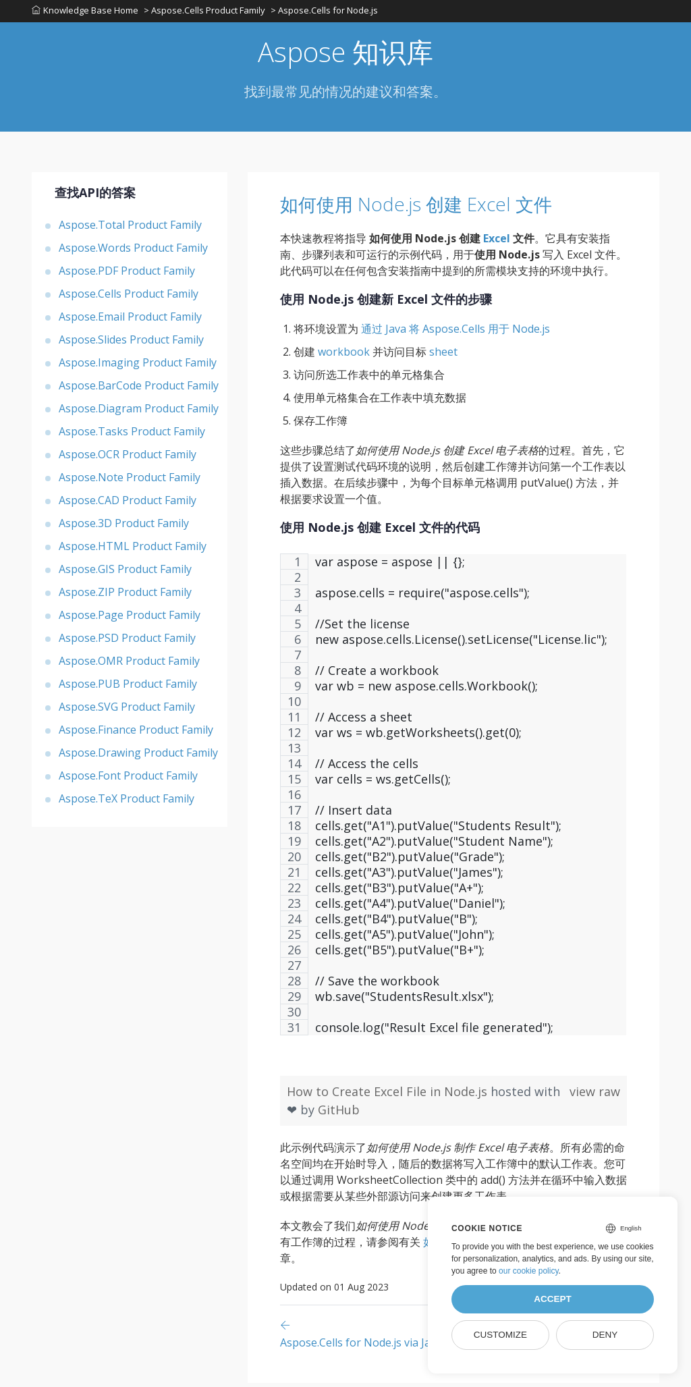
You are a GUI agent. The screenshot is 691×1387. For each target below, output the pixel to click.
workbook (344, 355)
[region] (453, 805)
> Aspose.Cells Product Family (206, 13)
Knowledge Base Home (85, 13)
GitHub (339, 1114)
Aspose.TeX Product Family (126, 802)
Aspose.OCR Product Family (127, 458)
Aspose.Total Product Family (130, 228)
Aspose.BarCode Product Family (139, 389)
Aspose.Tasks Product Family (132, 435)
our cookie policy (529, 1271)
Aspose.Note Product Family (129, 481)
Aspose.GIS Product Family (125, 573)
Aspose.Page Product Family (129, 618)
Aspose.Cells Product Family (128, 297)
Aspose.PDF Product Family (127, 274)
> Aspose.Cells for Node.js (327, 13)
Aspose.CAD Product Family (127, 504)
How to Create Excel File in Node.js (389, 1095)
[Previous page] (362, 1337)
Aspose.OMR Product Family (129, 664)
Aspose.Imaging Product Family (138, 366)
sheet (443, 355)
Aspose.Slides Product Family (131, 343)
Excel (496, 242)
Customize (500, 1335)
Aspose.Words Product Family (133, 251)
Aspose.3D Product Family (124, 527)
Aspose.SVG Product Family (127, 710)
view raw (595, 1095)
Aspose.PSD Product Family (127, 641)
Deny (605, 1335)
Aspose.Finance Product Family (136, 733)
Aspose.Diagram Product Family (139, 412)
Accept (553, 1299)
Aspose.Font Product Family (128, 779)
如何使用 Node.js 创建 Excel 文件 (449, 207)
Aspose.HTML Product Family (132, 550)
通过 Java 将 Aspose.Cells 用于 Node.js (455, 332)
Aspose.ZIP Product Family (125, 596)
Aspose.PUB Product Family (128, 687)
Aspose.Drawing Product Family (138, 756)
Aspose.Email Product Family (130, 320)
